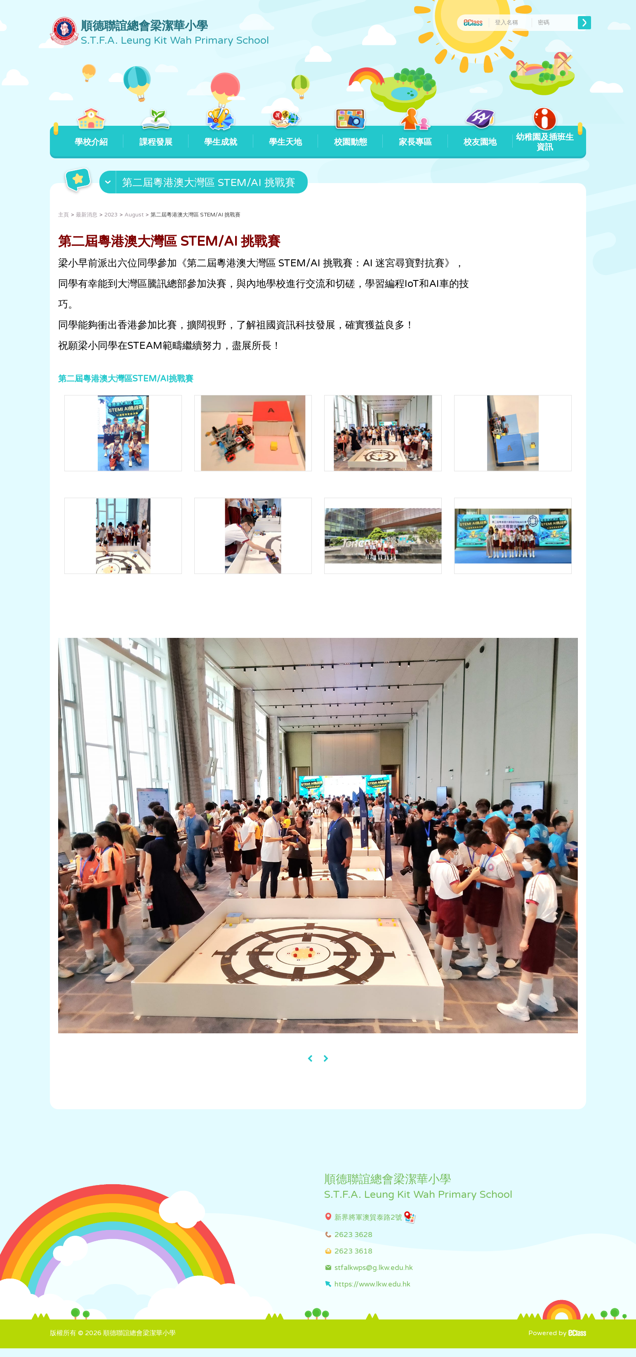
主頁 (63, 215)
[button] (204, 184)
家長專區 (415, 136)
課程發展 (155, 136)
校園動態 (350, 136)
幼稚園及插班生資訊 (545, 139)
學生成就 (220, 136)
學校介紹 (90, 136)
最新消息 (86, 215)
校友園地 (480, 136)
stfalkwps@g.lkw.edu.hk (373, 1276)
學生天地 (285, 136)
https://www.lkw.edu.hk (372, 1293)
